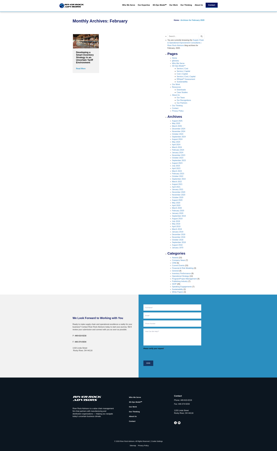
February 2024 (178, 150)
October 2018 (177, 240)
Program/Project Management (184, 279)
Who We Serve (128, 5)
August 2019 (177, 219)
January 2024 (177, 153)
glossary (175, 61)
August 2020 (177, 200)
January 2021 (177, 189)
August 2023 (177, 163)
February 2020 (178, 211)
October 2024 (177, 134)
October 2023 (177, 158)
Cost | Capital (182, 74)
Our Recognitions (184, 100)
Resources (176, 87)
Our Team (181, 98)
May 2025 (176, 123)
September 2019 (179, 216)
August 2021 (177, 184)
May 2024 (176, 142)
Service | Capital (183, 71)
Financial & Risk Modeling (182, 268)
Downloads (181, 90)
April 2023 (176, 168)
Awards (175, 258)
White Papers (177, 292)
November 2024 (178, 131)
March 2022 (177, 182)
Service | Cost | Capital (186, 77)
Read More (81, 69)
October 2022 (177, 176)
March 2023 (177, 171)
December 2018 (178, 234)
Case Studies (182, 92)
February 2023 (178, 174)
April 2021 (176, 187)
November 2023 (178, 155)
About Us (199, 5)
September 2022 (179, 179)
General (175, 271)
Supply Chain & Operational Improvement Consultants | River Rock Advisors (185, 42)
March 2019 (177, 229)
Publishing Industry (180, 281)
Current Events (178, 265)
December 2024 (178, 129)
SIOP (174, 284)
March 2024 (177, 147)
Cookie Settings (157, 441)
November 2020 (178, 195)
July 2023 (176, 166)
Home (176, 20)
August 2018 (177, 245)
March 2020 (177, 208)
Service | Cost (182, 69)
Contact (211, 5)
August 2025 (177, 121)
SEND (148, 363)
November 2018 (178, 237)
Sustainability (182, 82)
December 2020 (178, 192)
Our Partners (182, 103)
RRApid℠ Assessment (186, 79)
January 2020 (177, 213)
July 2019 (176, 221)
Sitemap (133, 445)
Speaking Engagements (182, 287)
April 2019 (176, 226)
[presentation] (161, 354)
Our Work (173, 5)
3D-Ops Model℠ (160, 5)
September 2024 (179, 137)
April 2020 (176, 205)
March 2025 (177, 126)
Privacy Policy (178, 111)
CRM (174, 263)
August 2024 (177, 139)
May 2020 (176, 203)
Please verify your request (153, 348)
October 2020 (177, 197)
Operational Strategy (180, 276)
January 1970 (177, 248)
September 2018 (179, 242)
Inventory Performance (181, 273)
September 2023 (179, 160)
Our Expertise (144, 5)
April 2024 (176, 145)
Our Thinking (186, 5)
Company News (178, 260)
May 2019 (176, 224)
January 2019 (177, 232)
